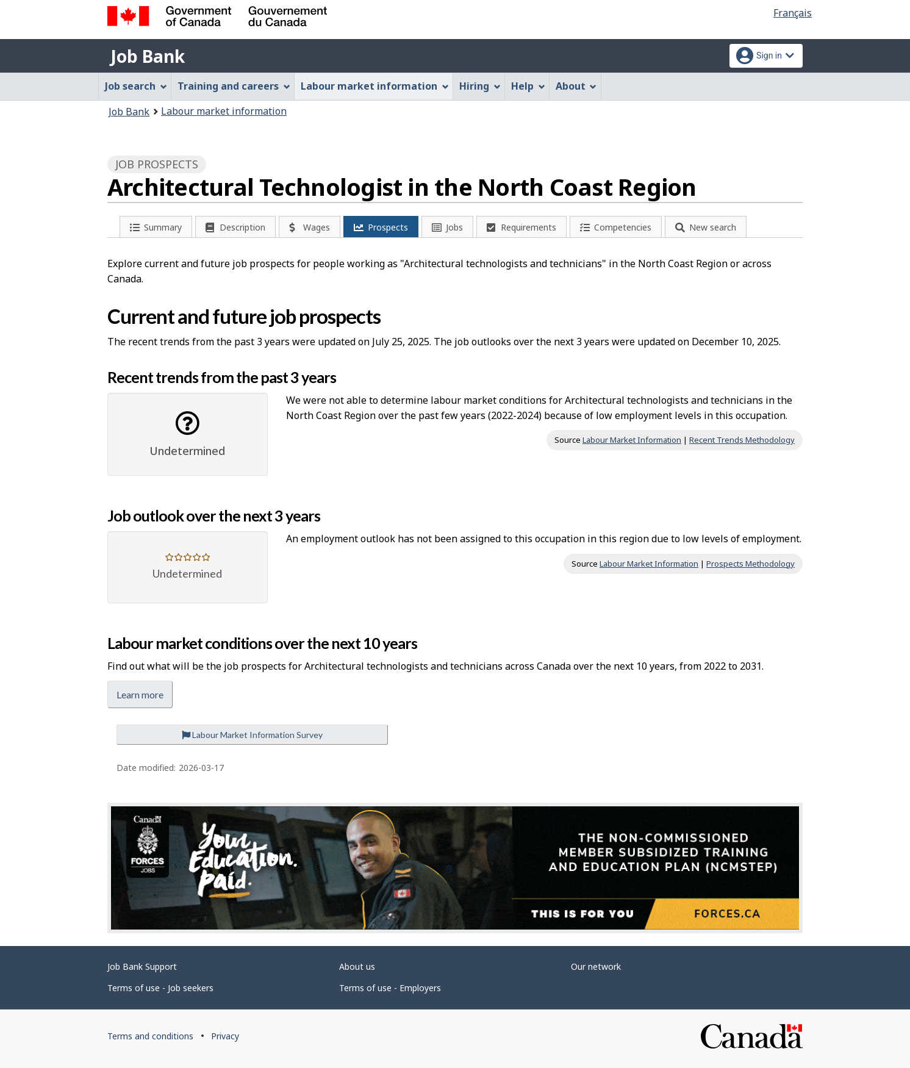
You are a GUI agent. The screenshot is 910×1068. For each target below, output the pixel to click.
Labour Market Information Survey (252, 734)
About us (357, 966)
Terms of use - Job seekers (160, 988)
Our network (596, 966)
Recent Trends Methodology (742, 439)
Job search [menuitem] (136, 86)
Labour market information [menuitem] (375, 86)
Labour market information (224, 111)
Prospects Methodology (750, 563)
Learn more (139, 694)
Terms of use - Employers (390, 988)
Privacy (225, 1036)
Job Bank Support (142, 966)
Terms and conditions (150, 1036)
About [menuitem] (576, 86)
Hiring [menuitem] (480, 86)
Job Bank (147, 56)
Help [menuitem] (528, 86)
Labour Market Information (631, 439)
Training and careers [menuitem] (233, 86)
